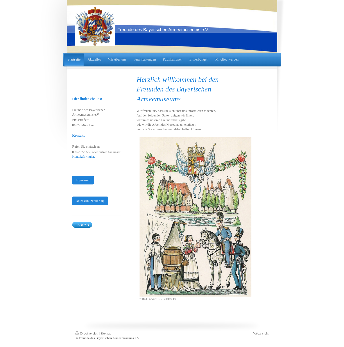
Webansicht (261, 333)
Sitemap (105, 333)
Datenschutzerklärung (90, 200)
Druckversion (87, 333)
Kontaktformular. (83, 156)
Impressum (83, 180)
